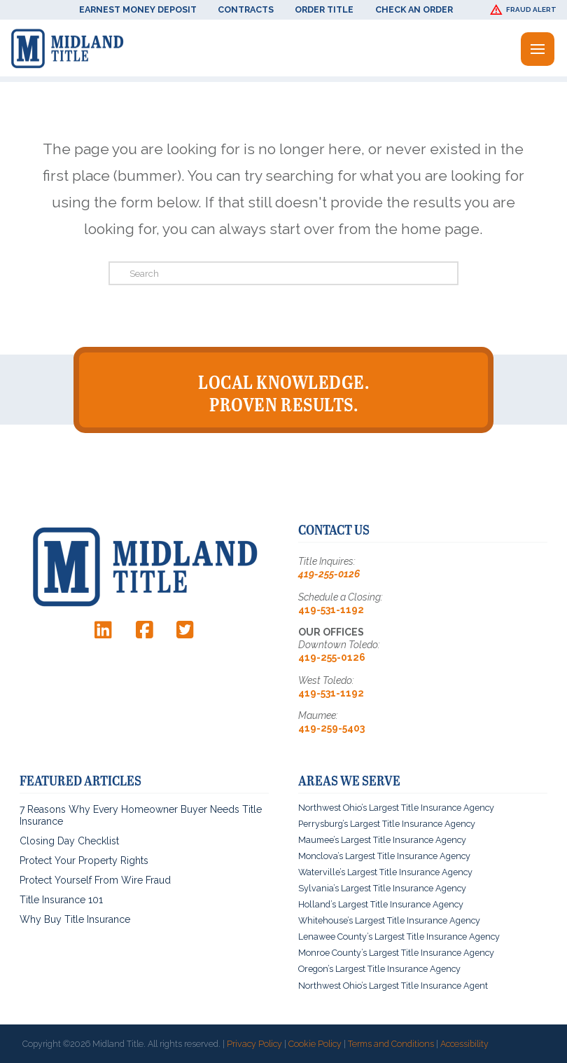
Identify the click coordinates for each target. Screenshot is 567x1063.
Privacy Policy (254, 1043)
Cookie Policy (315, 1043)
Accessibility (464, 1043)
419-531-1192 (331, 608)
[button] (525, 10)
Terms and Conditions (391, 1043)
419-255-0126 (329, 573)
